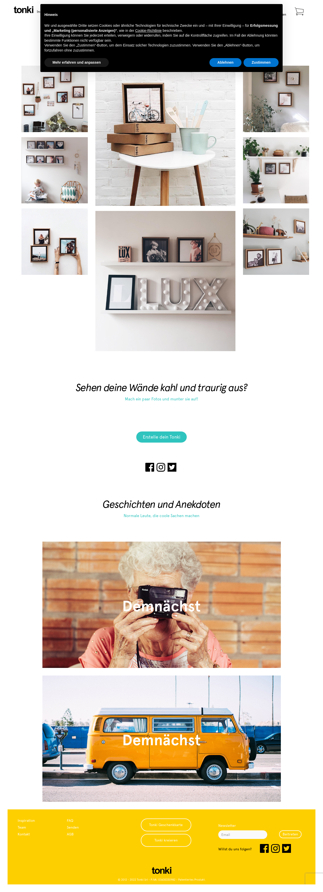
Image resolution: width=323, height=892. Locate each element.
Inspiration (26, 820)
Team (22, 827)
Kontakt (24, 834)
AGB (70, 834)
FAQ (70, 820)
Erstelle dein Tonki (161, 437)
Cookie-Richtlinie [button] (148, 31)
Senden (73, 827)
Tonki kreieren (166, 840)
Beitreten (290, 834)
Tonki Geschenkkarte (166, 825)
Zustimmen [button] (261, 62)
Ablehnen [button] (226, 62)
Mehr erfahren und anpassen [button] (76, 62)
